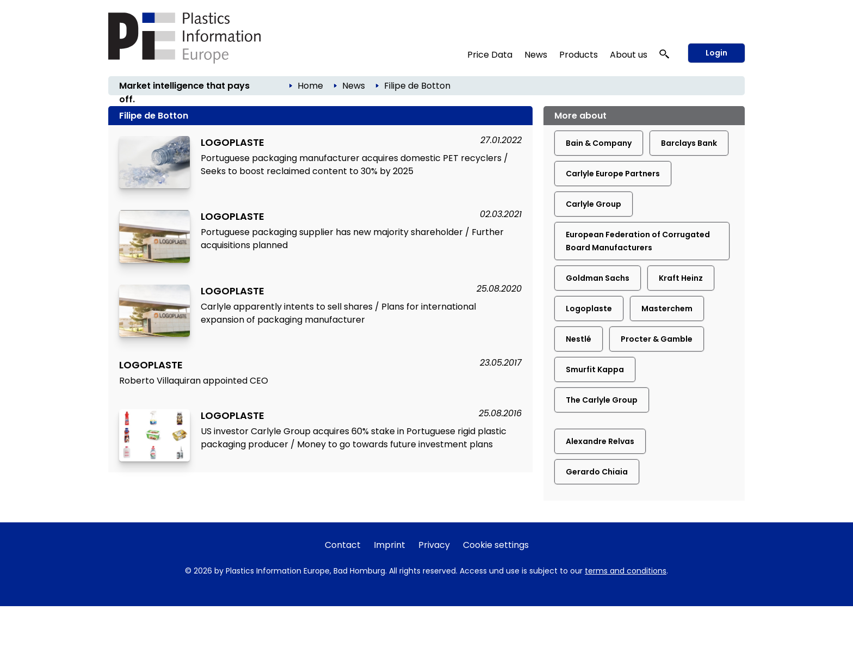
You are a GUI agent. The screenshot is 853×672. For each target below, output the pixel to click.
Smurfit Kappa (595, 369)
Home (310, 85)
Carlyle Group (593, 204)
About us (628, 54)
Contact (343, 545)
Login (716, 52)
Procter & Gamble (657, 339)
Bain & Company (599, 143)
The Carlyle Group (602, 399)
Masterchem (667, 308)
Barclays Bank (689, 143)
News (535, 54)
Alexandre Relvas (600, 441)
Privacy (434, 545)
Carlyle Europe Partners (613, 173)
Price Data (489, 54)
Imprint (389, 545)
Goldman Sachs (597, 278)
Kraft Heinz (681, 278)
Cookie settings (496, 545)
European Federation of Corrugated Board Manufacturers (638, 241)
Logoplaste (589, 308)
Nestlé (578, 339)
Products (578, 54)
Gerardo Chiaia (597, 471)
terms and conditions (625, 570)
